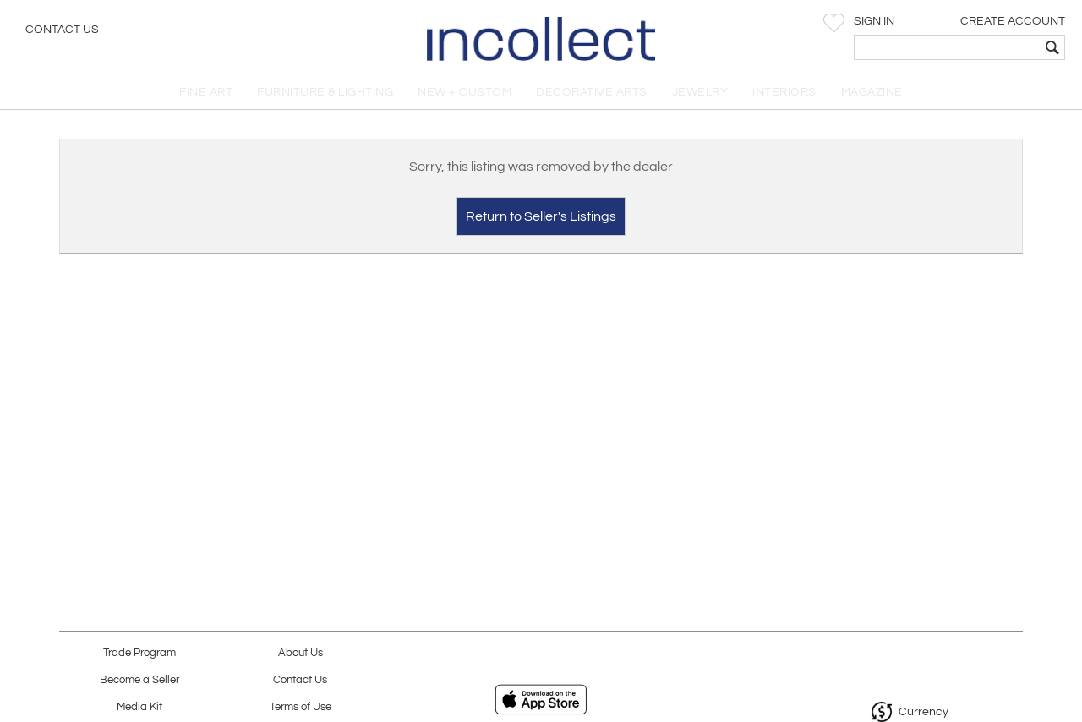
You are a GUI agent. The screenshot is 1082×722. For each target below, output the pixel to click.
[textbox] (947, 47)
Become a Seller (139, 680)
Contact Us (62, 30)
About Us (300, 653)
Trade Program (139, 653)
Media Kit (139, 707)
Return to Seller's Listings (541, 216)
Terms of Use (300, 707)
